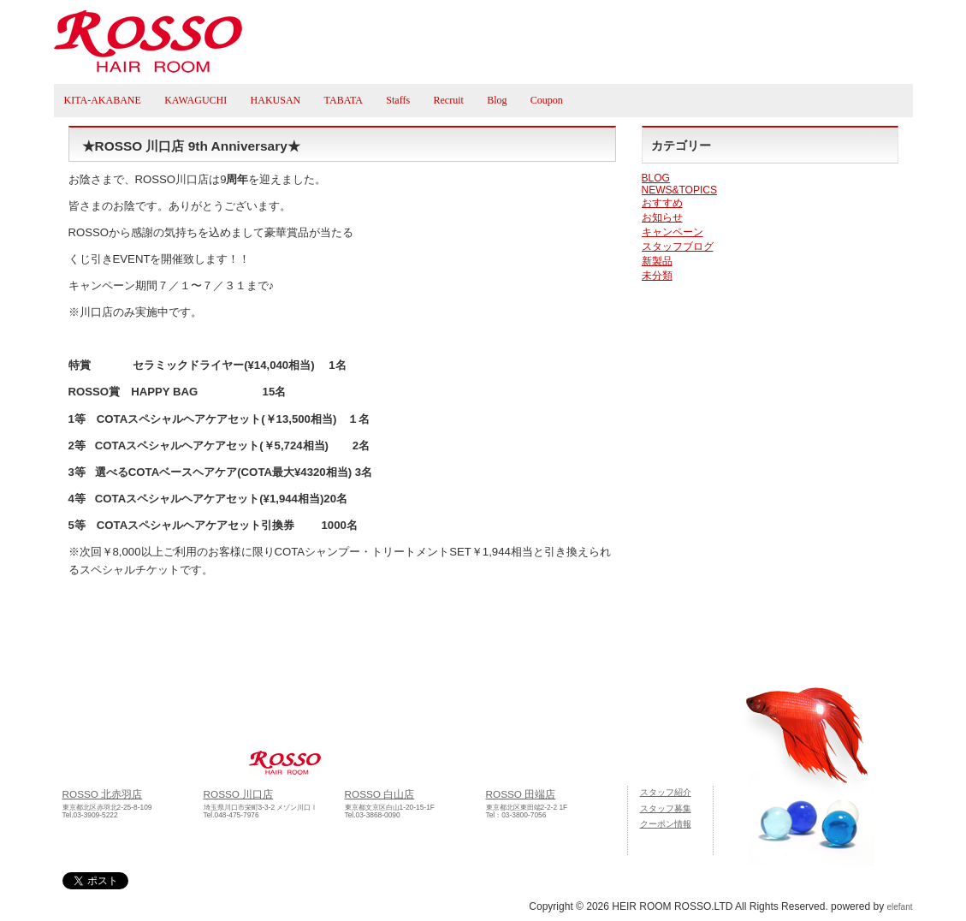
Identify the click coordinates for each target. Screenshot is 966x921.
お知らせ (662, 217)
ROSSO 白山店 (380, 793)
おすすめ (662, 203)
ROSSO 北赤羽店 (102, 793)
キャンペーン (672, 232)
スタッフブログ (678, 247)
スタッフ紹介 (665, 792)
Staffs (398, 100)
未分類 (657, 276)
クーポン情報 (665, 824)
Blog (497, 100)
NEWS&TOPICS (679, 190)
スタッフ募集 (665, 808)
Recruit (448, 100)
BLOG (656, 178)
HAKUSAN (276, 100)
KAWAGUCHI (195, 100)
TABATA (343, 100)
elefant (899, 907)
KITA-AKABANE (102, 100)
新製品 (657, 261)
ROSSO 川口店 (239, 793)
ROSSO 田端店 (521, 793)
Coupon (546, 100)
